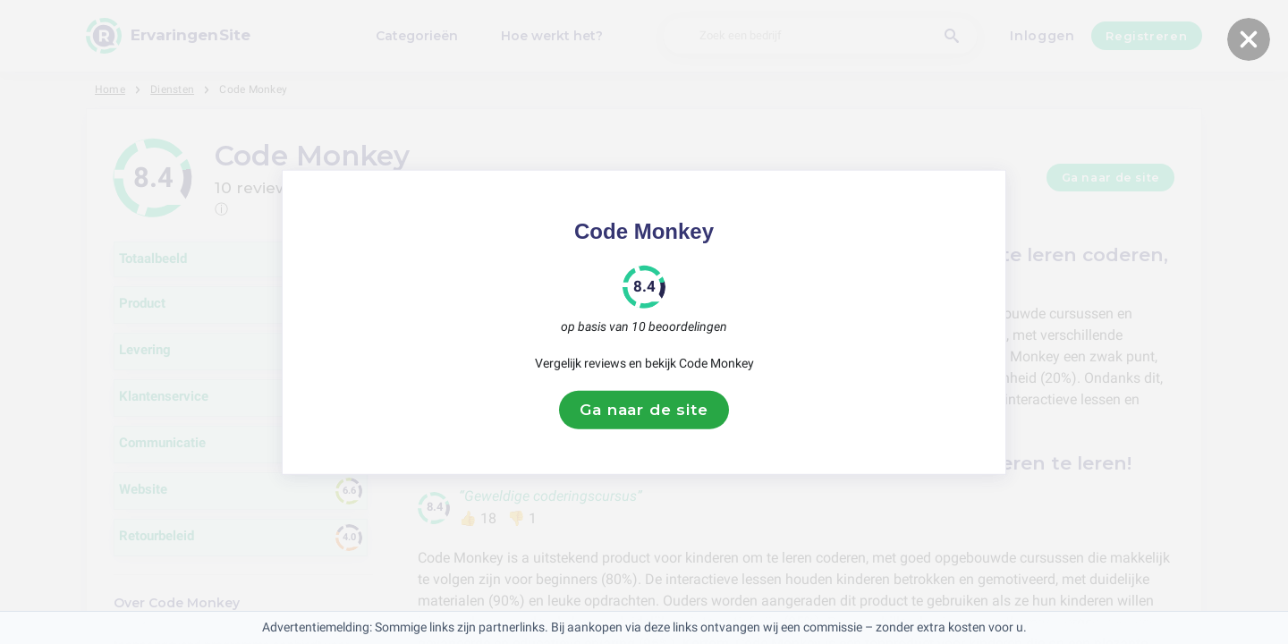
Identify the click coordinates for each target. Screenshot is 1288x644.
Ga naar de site (644, 410)
